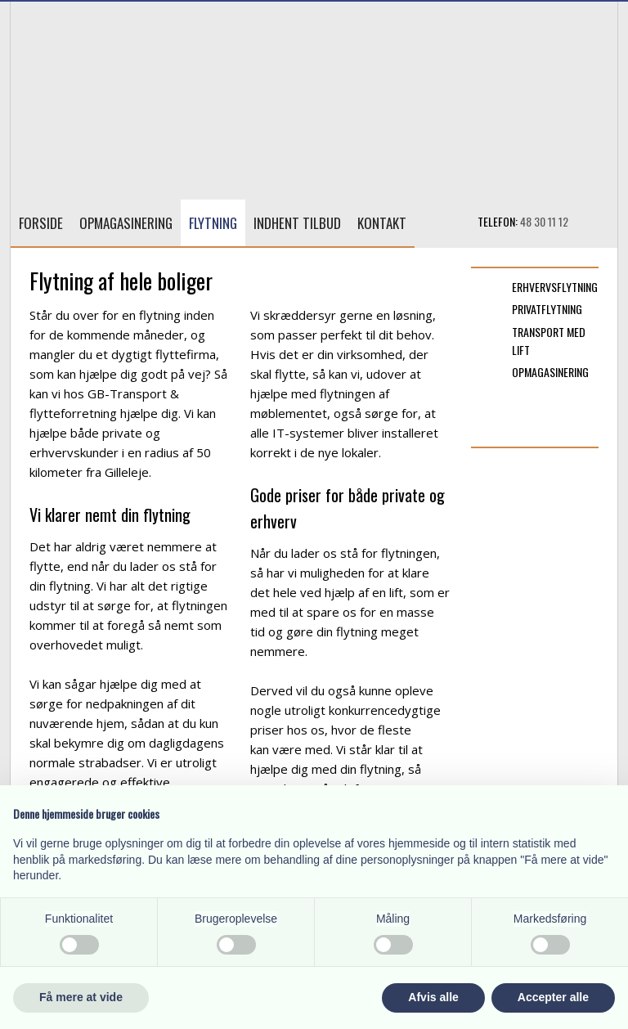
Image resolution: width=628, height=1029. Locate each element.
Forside (41, 223)
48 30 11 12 (544, 221)
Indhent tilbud (297, 223)
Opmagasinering (126, 223)
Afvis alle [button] (433, 997)
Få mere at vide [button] (81, 997)
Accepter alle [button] (553, 997)
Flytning (213, 223)
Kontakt (381, 223)
